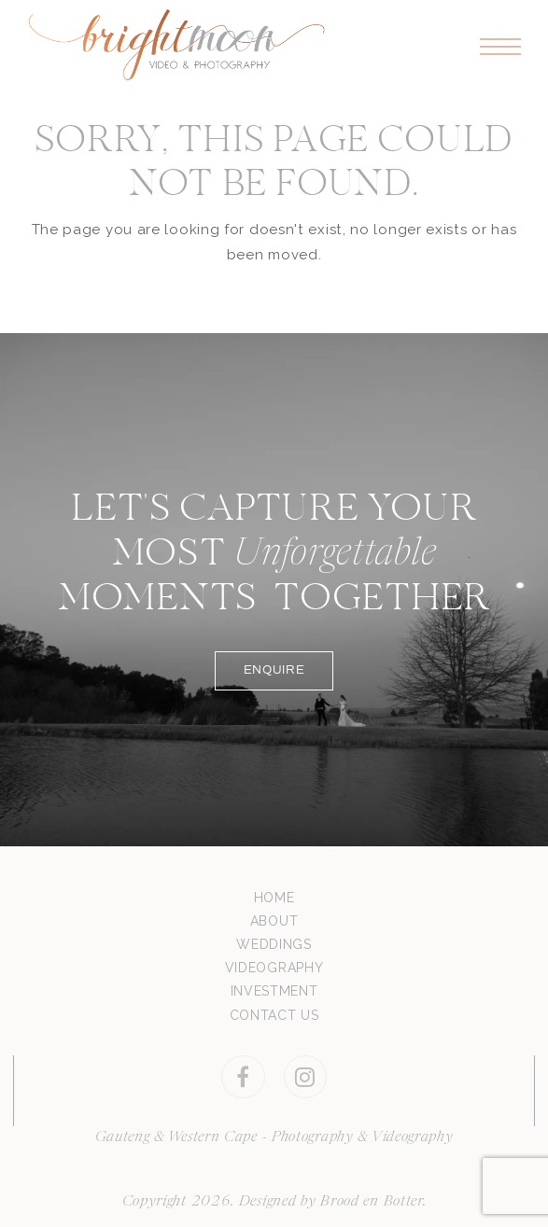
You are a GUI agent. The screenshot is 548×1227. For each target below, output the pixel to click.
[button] (500, 47)
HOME (274, 897)
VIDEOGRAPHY (274, 967)
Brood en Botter (371, 1201)
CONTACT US (274, 1015)
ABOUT (274, 920)
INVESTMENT (274, 990)
